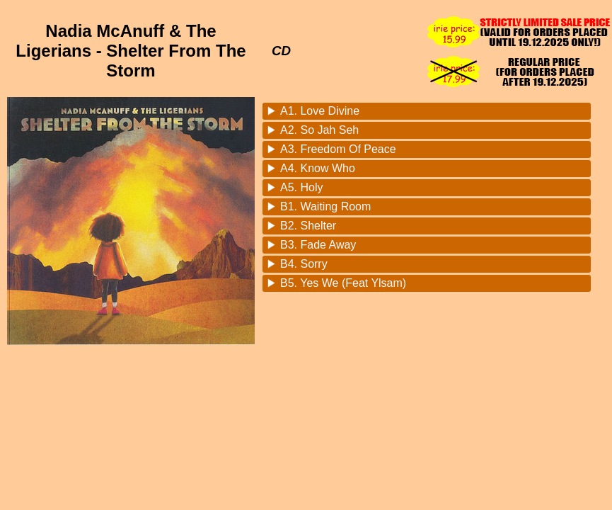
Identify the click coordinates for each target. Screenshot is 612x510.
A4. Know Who (317, 168)
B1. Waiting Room (325, 206)
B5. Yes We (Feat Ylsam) (343, 283)
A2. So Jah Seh (319, 130)
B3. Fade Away (318, 245)
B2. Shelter (308, 226)
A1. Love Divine (319, 111)
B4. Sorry (304, 264)
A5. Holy (301, 187)
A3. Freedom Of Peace (338, 149)
